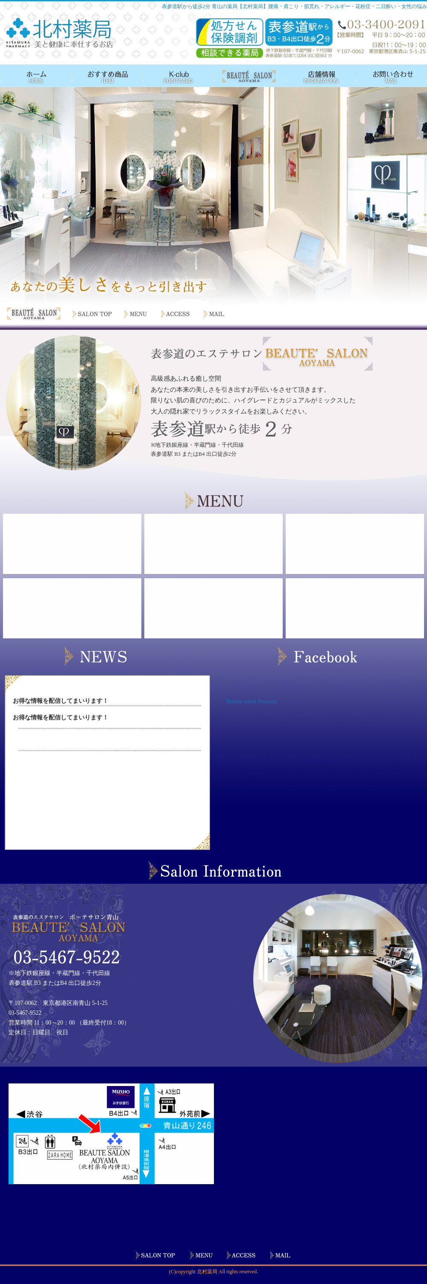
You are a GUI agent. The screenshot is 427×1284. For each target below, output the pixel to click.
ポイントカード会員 (176, 75)
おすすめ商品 (105, 75)
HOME (35, 75)
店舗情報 (316, 75)
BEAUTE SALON (246, 75)
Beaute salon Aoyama (251, 701)
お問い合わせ (389, 75)
